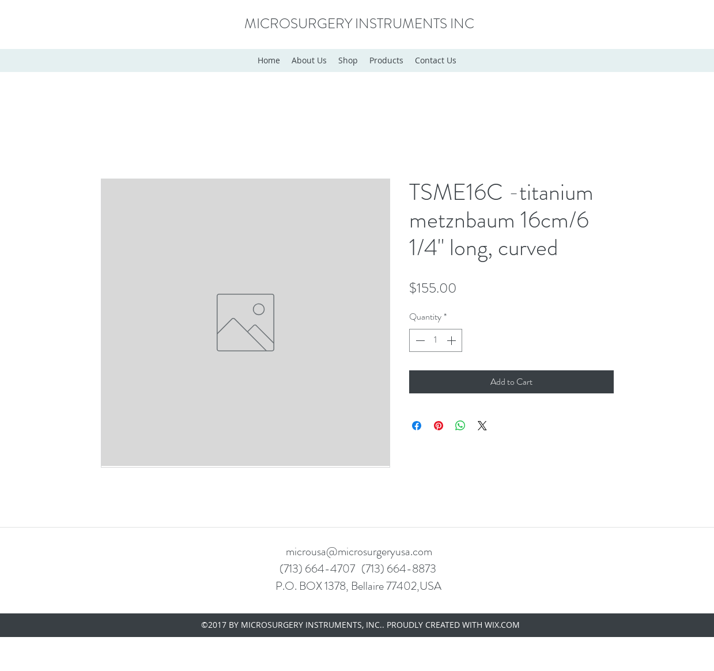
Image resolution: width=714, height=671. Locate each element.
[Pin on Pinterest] (438, 426)
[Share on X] (482, 426)
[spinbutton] (435, 340)
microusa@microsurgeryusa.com (359, 551)
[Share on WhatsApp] (460, 426)
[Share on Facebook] (417, 426)
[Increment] (452, 340)
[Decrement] (419, 340)
